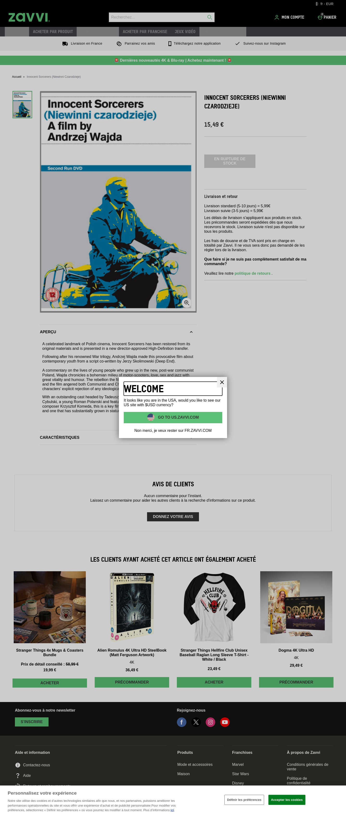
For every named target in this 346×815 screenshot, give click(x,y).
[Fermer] (338, 799)
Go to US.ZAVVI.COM (178, 417)
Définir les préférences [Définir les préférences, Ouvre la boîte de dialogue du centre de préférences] (244, 800)
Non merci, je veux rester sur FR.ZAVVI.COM (173, 430)
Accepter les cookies (287, 800)
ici (172, 810)
